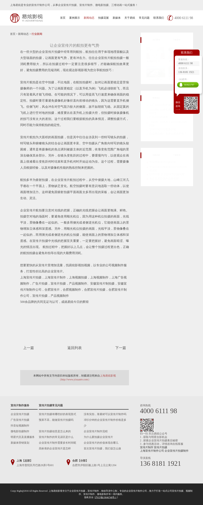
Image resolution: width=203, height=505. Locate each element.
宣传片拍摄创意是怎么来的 (55, 431)
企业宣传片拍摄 (20, 414)
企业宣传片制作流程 (96, 431)
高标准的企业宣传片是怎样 (55, 448)
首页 (62, 17)
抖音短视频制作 (20, 425)
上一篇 (33, 348)
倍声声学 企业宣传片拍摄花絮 (167, 173)
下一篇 (116, 348)
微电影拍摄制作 (20, 431)
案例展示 (74, 17)
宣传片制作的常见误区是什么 (56, 437)
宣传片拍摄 (160, 447)
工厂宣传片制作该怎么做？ (165, 104)
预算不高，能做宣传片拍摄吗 (56, 419)
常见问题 (144, 17)
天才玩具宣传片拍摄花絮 (164, 178)
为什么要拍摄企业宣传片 (98, 437)
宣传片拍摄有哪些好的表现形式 (57, 414)
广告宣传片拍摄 (20, 419)
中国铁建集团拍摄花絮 (162, 161)
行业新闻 (37, 34)
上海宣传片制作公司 (152, 450)
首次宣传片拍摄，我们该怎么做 (102, 448)
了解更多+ (181, 39)
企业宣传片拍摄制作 (177, 450)
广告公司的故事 (158, 116)
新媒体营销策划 (20, 442)
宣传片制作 (146, 447)
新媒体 (117, 17)
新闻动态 (89, 17)
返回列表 (74, 348)
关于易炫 (129, 17)
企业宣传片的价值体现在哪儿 (101, 442)
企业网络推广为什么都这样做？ (168, 132)
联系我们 (158, 17)
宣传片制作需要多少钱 (162, 128)
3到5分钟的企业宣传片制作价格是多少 (105, 422)
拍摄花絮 (103, 17)
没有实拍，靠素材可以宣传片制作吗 (105, 414)
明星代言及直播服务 (23, 437)
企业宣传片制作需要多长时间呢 (57, 442)
